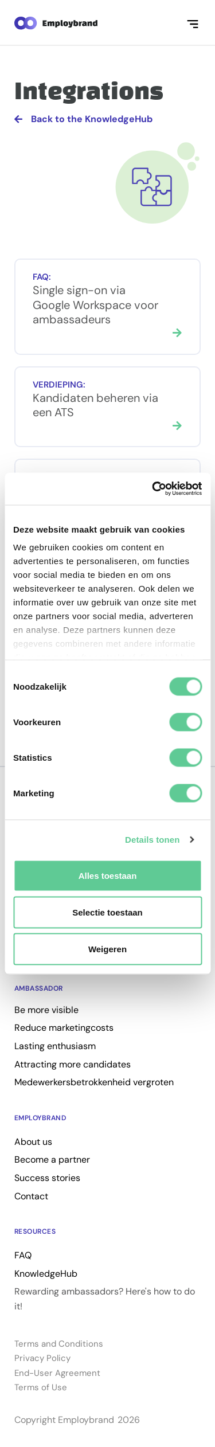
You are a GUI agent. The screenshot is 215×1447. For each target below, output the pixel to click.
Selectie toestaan (107, 912)
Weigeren (107, 948)
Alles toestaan (108, 875)
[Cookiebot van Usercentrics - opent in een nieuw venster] (153, 489)
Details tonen (152, 839)
